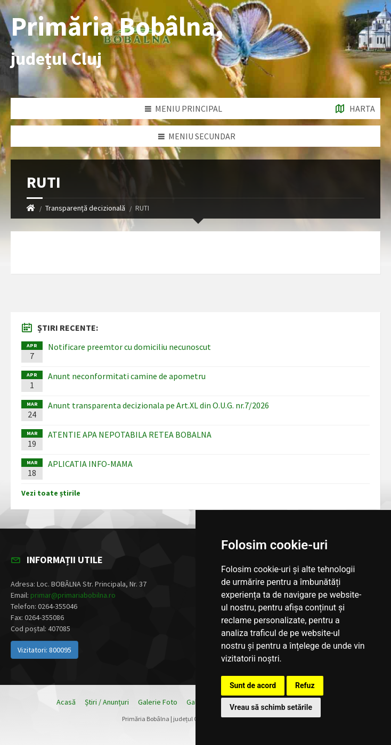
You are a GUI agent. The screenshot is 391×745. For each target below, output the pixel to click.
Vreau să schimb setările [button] (271, 707)
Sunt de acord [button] (253, 685)
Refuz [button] (305, 685)
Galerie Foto (157, 702)
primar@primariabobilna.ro (73, 595)
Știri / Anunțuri (107, 702)
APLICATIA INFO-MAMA (90, 463)
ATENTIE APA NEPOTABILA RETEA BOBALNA (129, 434)
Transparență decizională (85, 208)
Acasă (66, 702)
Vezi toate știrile (50, 493)
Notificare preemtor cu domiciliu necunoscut (129, 346)
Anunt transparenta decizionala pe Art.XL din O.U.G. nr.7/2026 (158, 405)
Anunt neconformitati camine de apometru (127, 376)
